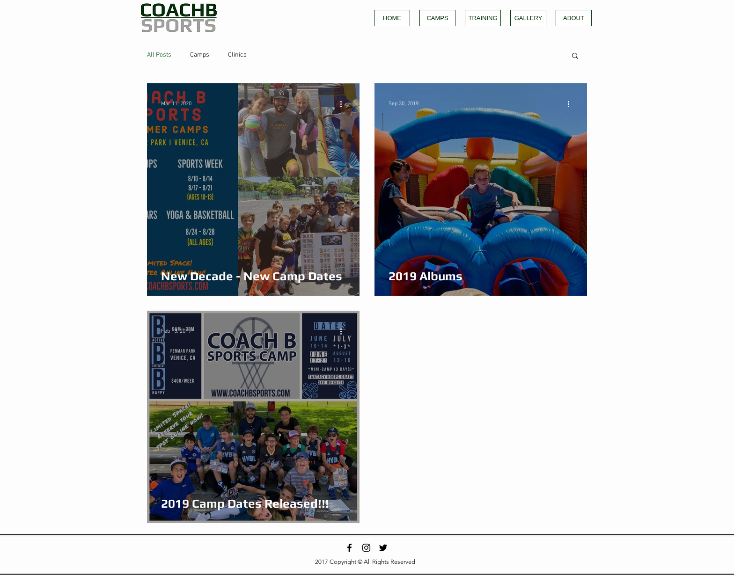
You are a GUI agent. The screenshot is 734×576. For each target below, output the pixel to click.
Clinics (237, 55)
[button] (575, 56)
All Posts (159, 55)
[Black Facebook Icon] (349, 547)
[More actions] (344, 103)
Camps (199, 55)
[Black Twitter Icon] (383, 547)
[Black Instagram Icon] (366, 547)
